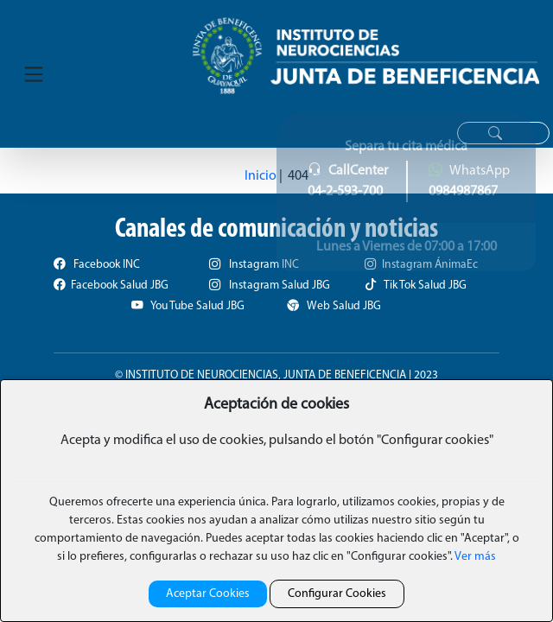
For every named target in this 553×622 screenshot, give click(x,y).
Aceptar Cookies (208, 593)
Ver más (474, 556)
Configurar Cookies (337, 593)
